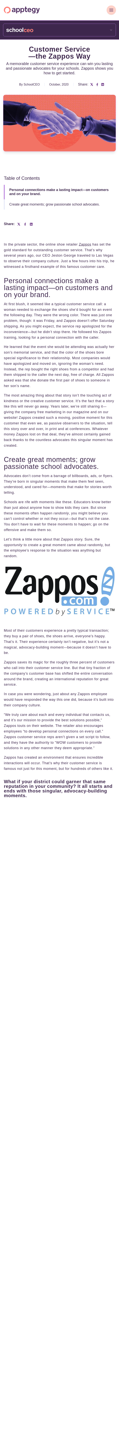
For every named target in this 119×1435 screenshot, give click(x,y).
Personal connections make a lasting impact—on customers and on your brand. (59, 192)
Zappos (85, 244)
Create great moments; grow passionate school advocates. (54, 204)
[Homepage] (22, 10)
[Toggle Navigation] (111, 10)
